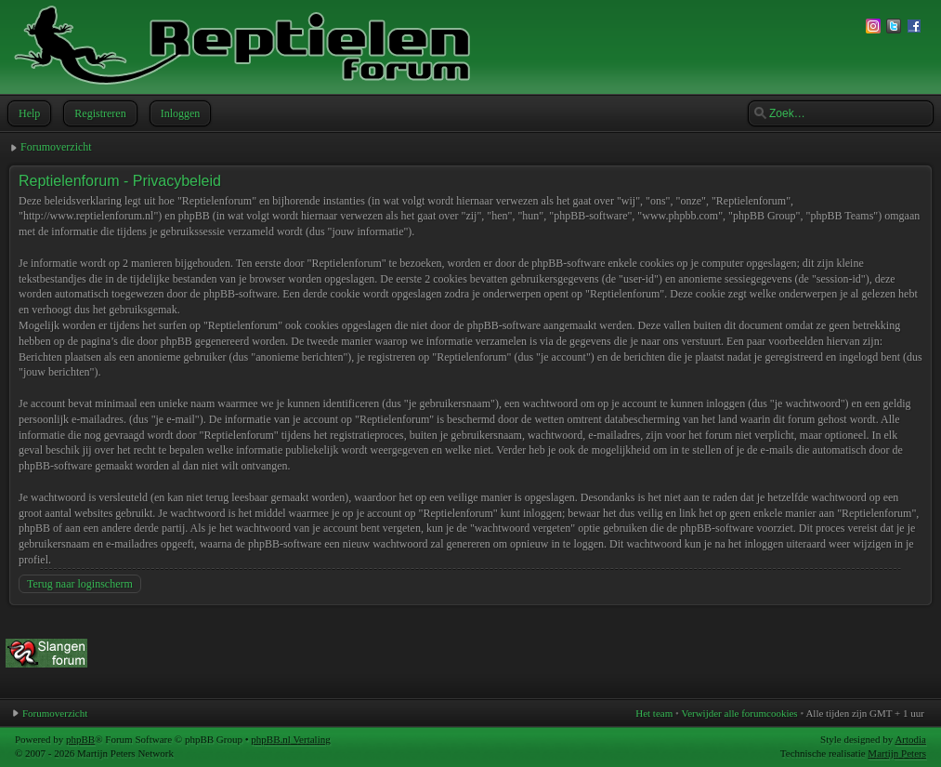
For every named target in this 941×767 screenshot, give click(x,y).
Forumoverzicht (56, 146)
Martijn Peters (897, 753)
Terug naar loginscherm (80, 583)
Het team (654, 713)
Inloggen (179, 113)
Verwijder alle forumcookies (739, 713)
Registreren (98, 113)
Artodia (910, 739)
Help (27, 113)
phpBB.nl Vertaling (290, 739)
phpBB (80, 739)
